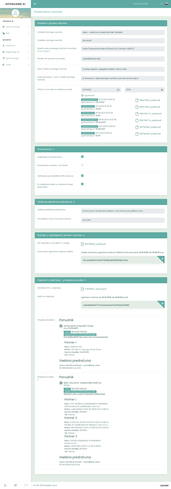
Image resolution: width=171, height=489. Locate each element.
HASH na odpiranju (45, 296)
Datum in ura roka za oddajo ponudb (54, 89)
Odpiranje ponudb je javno (49, 157)
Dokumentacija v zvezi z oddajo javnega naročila (56, 78)
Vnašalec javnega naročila (49, 32)
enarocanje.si (43, 51)
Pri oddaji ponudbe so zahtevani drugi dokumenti (55, 185)
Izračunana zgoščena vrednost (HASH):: (55, 251)
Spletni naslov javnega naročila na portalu (57, 49)
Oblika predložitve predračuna (51, 209)
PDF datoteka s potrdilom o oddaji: (53, 243)
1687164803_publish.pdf (150, 127)
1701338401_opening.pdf (95, 289)
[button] (26, 485)
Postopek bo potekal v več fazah (52, 165)
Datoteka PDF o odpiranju (49, 288)
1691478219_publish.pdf (150, 100)
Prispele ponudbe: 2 (45, 378)
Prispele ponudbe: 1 (46, 320)
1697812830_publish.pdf (95, 244)
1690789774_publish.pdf (151, 113)
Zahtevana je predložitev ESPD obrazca (55, 176)
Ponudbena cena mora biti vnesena (54, 218)
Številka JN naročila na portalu (51, 58)
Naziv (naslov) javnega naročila (52, 69)
